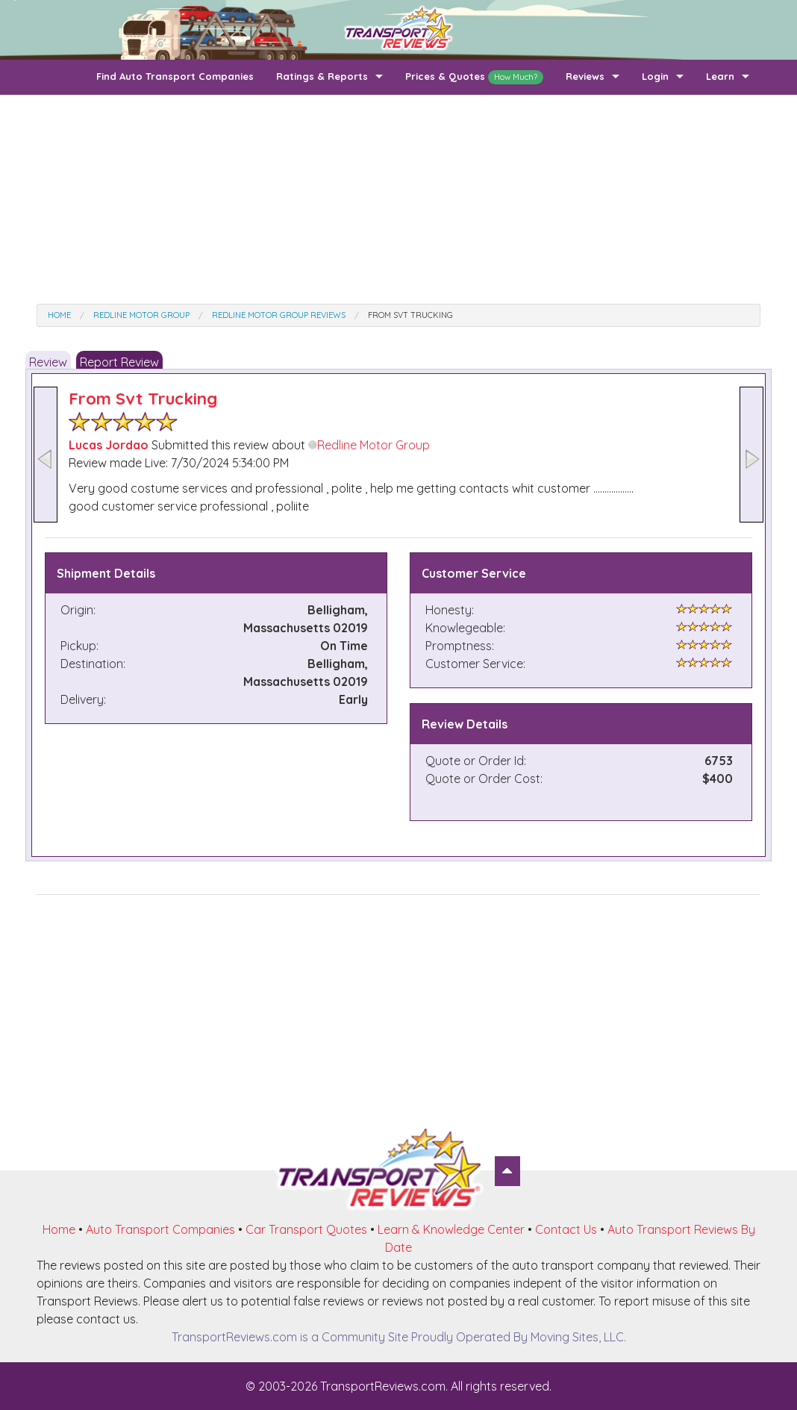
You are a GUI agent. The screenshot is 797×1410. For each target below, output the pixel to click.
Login (655, 76)
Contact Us (566, 1229)
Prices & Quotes (474, 77)
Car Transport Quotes (306, 1229)
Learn (720, 76)
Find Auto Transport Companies (175, 76)
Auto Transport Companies (160, 1229)
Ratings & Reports (322, 76)
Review (48, 362)
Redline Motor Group (369, 444)
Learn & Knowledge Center (451, 1229)
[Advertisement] (398, 199)
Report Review (119, 362)
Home (59, 1229)
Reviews (585, 76)
